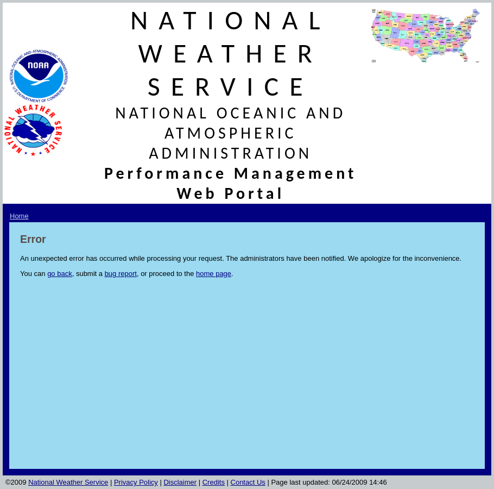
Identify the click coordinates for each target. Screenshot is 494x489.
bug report (121, 273)
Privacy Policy (136, 482)
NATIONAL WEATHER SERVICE (230, 53)
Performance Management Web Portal (230, 183)
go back (59, 273)
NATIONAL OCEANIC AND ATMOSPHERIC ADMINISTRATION (230, 133)
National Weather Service (68, 482)
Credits (213, 482)
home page (213, 273)
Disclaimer (180, 482)
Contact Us (248, 482)
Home (19, 216)
